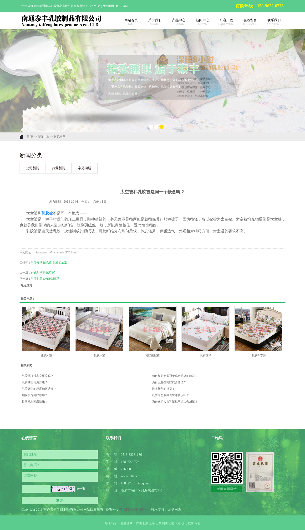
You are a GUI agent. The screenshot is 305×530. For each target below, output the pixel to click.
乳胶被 (35, 262)
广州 (139, 523)
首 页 (30, 136)
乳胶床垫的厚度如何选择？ (39, 388)
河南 (171, 523)
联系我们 (272, 22)
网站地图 (108, 6)
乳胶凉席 (46, 262)
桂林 (191, 523)
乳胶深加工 (60, 262)
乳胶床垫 (46, 355)
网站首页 (129, 22)
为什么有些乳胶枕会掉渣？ (169, 382)
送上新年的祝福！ (163, 388)
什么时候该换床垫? (43, 272)
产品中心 (176, 22)
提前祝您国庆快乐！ (35, 401)
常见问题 (59, 136)
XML (126, 6)
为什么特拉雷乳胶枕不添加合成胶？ (175, 401)
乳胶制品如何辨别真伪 (45, 278)
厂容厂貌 (224, 22)
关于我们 (152, 22)
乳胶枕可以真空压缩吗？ (37, 376)
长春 (178, 523)
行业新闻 (58, 168)
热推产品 (110, 523)
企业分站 (95, 6)
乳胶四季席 (259, 355)
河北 (197, 523)
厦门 (184, 523)
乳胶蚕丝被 (152, 355)
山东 (158, 523)
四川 (165, 523)
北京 (145, 523)
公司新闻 (32, 168)
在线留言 (248, 22)
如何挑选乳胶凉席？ (35, 395)
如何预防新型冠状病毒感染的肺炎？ (175, 376)
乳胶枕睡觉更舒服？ (35, 382)
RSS (118, 6)
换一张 (80, 488)
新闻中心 (200, 22)
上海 (152, 523)
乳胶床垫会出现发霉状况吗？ (170, 395)
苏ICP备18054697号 (133, 509)
